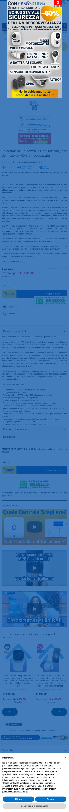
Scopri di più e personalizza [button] (34, 806)
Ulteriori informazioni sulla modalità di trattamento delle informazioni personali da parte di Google (29, 789)
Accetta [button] (50, 799)
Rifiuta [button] (18, 799)
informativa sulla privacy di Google (28, 786)
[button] (65, 757)
